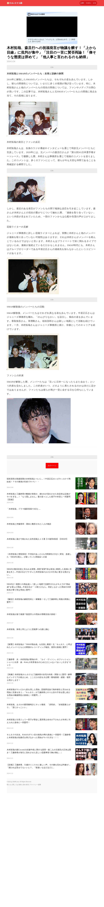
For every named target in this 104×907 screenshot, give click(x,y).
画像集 (88, 3)
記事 (82, 3)
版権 (39, 841)
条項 (27, 841)
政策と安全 (22, 841)
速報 (94, 3)
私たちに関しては (12, 841)
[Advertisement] (52, 317)
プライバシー (33, 841)
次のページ (52, 522)
